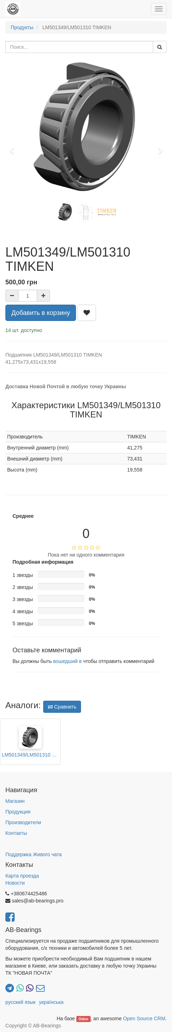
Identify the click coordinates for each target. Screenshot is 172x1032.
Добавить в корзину (40, 312)
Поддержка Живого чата (33, 854)
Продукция (17, 812)
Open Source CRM (144, 1018)
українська (51, 1002)
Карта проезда (22, 876)
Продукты (22, 27)
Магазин (15, 801)
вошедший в (67, 661)
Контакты (16, 833)
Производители (23, 822)
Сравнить (62, 707)
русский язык (20, 1002)
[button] (14, 147)
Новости (15, 883)
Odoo (83, 1019)
